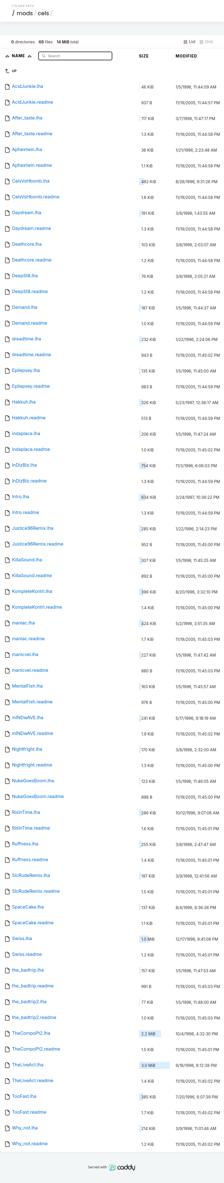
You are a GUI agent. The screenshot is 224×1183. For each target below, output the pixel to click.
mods (25, 13)
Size (144, 56)
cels (43, 13)
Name (23, 55)
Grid (206, 41)
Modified (186, 56)
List (189, 41)
